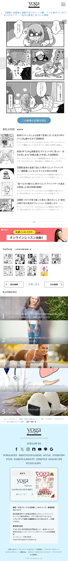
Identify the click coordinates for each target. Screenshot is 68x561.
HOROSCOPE (55, 459)
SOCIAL (47, 455)
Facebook (16, 449)
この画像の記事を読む (34, 120)
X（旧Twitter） (22, 449)
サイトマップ (57, 552)
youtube (40, 449)
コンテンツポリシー (11, 552)
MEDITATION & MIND (30, 455)
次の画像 (54, 284)
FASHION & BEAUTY (24, 459)
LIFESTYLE (41, 459)
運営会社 (23, 552)
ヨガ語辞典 (33, 555)
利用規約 (39, 549)
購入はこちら (21, 494)
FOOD (9, 459)
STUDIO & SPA (33, 463)
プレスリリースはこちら (26, 549)
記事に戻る (34, 284)
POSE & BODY (10, 455)
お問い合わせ (12, 549)
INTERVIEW (59, 455)
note (34, 449)
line (45, 449)
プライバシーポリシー (51, 549)
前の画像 (14, 284)
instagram (28, 449)
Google (51, 449)
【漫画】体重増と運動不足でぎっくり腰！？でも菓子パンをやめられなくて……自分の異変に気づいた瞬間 (35, 13)
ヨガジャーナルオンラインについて (39, 552)
